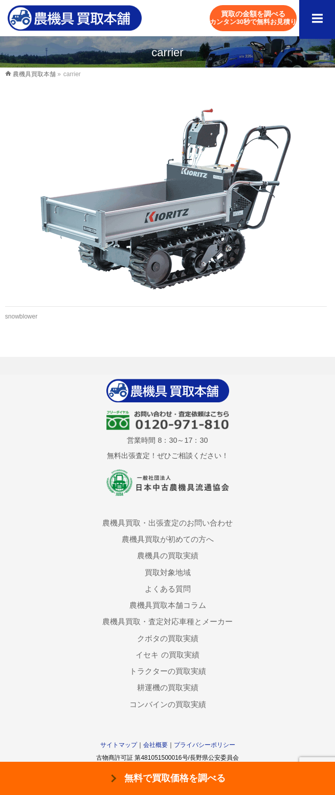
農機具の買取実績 (167, 555)
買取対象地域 (168, 572)
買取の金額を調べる (253, 18)
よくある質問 (168, 588)
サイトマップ (118, 744)
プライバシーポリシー (204, 744)
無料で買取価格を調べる (175, 778)
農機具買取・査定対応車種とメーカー (167, 621)
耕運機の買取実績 (167, 687)
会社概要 (155, 744)
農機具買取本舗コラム (167, 605)
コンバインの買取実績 (167, 704)
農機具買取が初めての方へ (168, 539)
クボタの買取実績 (167, 638)
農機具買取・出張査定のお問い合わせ (167, 522)
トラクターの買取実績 (167, 671)
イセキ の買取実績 (167, 654)
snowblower (21, 316)
